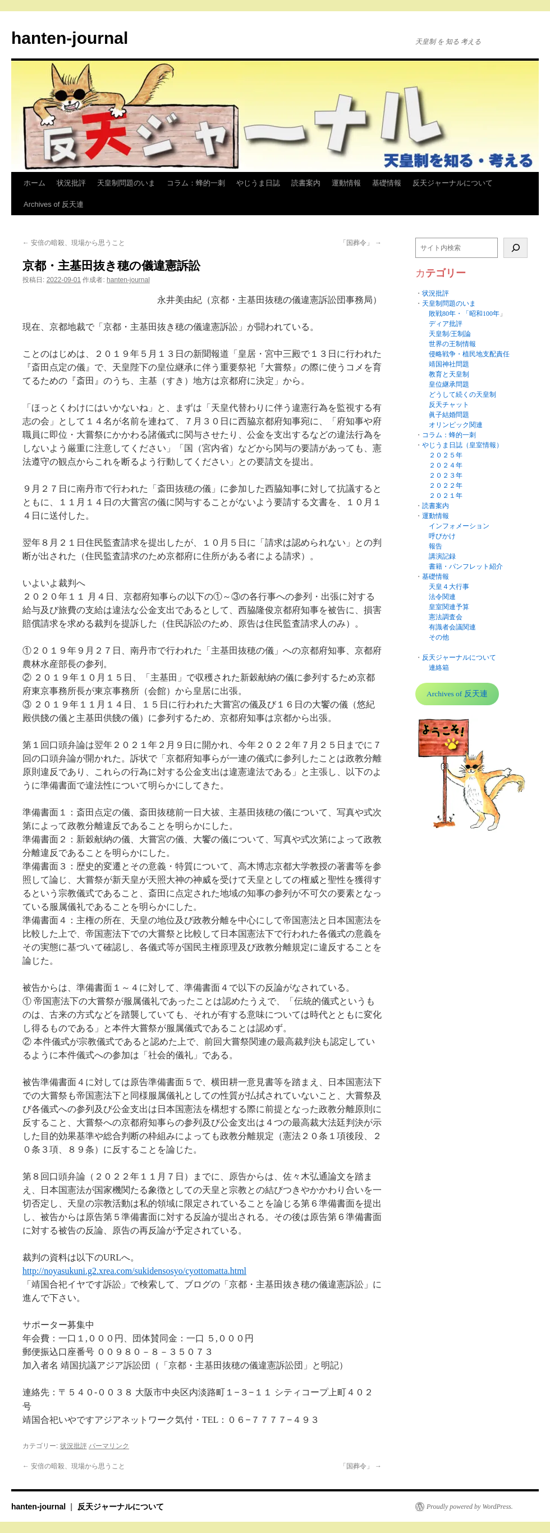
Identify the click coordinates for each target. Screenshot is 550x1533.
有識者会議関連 (452, 627)
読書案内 (305, 183)
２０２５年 (445, 455)
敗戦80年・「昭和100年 (464, 314)
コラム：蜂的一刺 (196, 183)
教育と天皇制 (449, 374)
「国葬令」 (361, 243)
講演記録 (442, 556)
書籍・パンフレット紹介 (466, 566)
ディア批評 (445, 324)
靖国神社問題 (449, 364)
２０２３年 (445, 475)
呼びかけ (442, 536)
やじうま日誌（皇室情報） (462, 445)
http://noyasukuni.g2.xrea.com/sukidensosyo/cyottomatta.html (134, 1271)
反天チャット (449, 405)
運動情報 (346, 183)
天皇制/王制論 (450, 334)
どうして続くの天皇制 (462, 394)
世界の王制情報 (452, 344)
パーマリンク (109, 1446)
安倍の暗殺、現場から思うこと (73, 243)
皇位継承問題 (449, 384)
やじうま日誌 (258, 183)
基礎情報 (386, 183)
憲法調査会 (445, 617)
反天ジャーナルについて (452, 183)
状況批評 (71, 183)
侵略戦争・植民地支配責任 (469, 354)
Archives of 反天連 (54, 204)
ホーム (34, 183)
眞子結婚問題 (449, 415)
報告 (435, 546)
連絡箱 (439, 668)
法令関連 (442, 597)
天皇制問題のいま (126, 183)
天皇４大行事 (449, 587)
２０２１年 (445, 496)
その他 (439, 637)
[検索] (515, 248)
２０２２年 (445, 485)
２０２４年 (445, 465)
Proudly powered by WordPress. (470, 1507)
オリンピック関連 (456, 425)
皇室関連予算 (449, 607)
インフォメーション (459, 526)
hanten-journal (69, 38)
